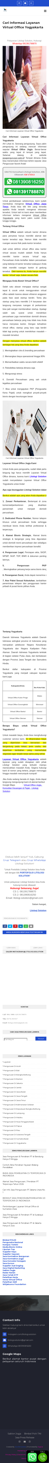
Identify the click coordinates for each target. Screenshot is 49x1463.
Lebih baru (11, 948)
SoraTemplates (20, 1447)
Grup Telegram (12, 860)
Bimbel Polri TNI (32, 1433)
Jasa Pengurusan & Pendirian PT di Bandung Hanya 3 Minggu (23, 1157)
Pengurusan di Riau (12, 1130)
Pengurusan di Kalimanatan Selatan (19, 1105)
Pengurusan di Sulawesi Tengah (17, 1135)
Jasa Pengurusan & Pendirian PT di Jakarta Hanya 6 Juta (22, 1224)
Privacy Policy (10, 1454)
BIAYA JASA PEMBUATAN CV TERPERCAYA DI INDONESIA (24, 1174)
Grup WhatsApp (36, 860)
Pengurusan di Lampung (14, 1113)
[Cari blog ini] (15, 1039)
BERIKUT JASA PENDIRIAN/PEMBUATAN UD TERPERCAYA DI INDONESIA (24, 1199)
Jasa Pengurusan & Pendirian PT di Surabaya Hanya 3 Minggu (23, 1216)
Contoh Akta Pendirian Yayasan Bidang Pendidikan (20, 1166)
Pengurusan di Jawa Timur (15, 1100)
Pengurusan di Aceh (12, 1066)
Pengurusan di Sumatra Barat (16, 1139)
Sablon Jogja (14, 1433)
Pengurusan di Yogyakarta (15, 918)
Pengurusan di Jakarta (13, 1083)
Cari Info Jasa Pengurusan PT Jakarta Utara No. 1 (24, 1191)
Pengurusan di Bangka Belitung (17, 1075)
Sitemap (24, 1458)
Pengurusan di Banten (13, 1079)
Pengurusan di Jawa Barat (15, 1092)
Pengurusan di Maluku (13, 1117)
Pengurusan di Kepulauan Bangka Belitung (22, 1109)
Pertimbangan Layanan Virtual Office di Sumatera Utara (21, 1207)
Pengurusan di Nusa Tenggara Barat (19, 1122)
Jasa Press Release (24, 1437)
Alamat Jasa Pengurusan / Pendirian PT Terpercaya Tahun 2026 (21, 1182)
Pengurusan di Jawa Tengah (15, 1096)
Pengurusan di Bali (11, 1070)
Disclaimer (21, 1454)
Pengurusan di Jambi (12, 1088)
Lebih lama (37, 948)
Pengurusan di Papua (13, 1126)
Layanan (7, 1062)
